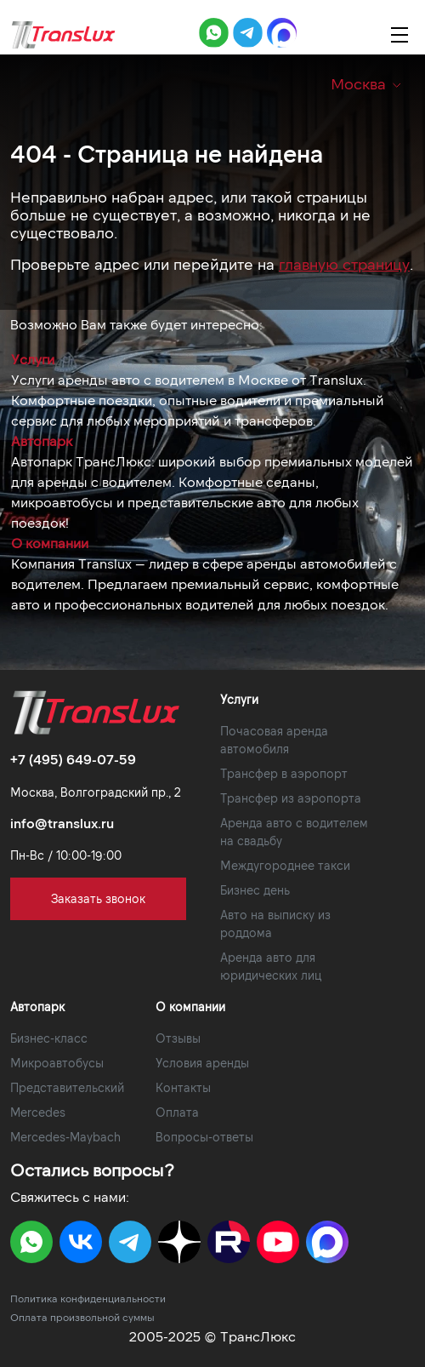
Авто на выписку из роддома (275, 923)
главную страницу (344, 264)
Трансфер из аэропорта (290, 798)
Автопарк (41, 440)
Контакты (183, 1087)
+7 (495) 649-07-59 (73, 759)
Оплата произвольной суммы (82, 1317)
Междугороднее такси (285, 865)
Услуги (32, 359)
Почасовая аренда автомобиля (274, 740)
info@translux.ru (62, 823)
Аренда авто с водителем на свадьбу (294, 831)
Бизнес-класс (49, 1038)
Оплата (177, 1112)
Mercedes (37, 1112)
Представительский (67, 1087)
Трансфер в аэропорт (284, 773)
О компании (49, 543)
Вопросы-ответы (204, 1137)
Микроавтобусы (57, 1062)
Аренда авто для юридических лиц (270, 966)
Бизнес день (255, 890)
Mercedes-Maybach (65, 1137)
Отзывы (178, 1038)
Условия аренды (202, 1062)
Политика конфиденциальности (88, 1298)
